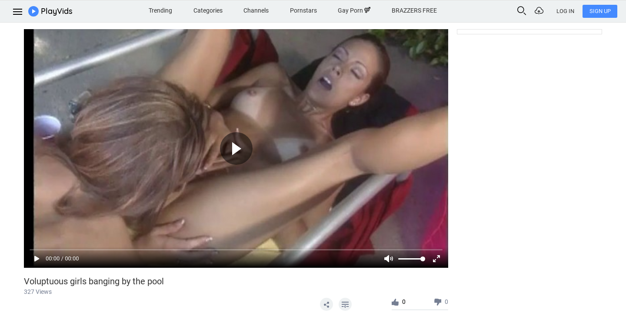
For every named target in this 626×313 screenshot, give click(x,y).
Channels (256, 10)
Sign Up (600, 11)
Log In (565, 11)
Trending (160, 10)
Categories (208, 10)
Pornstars (303, 10)
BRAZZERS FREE (414, 10)
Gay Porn (354, 10)
